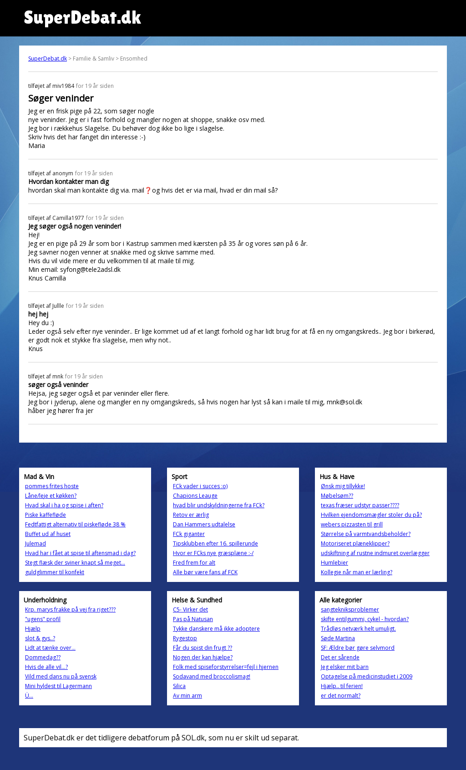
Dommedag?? (43, 657)
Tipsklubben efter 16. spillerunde (215, 543)
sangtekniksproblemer (350, 609)
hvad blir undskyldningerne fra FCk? (218, 505)
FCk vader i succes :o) (200, 486)
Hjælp (33, 628)
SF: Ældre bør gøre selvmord (358, 648)
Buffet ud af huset (48, 534)
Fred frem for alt (194, 562)
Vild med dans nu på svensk (60, 676)
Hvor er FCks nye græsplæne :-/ (213, 553)
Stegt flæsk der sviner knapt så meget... (75, 562)
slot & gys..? (40, 638)
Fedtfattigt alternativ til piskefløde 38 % (75, 524)
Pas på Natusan (193, 619)
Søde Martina (338, 638)
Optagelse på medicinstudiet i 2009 (366, 676)
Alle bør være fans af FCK (205, 572)
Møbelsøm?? (337, 496)
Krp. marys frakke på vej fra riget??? (70, 609)
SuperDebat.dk (47, 58)
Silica (179, 686)
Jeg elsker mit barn (345, 667)
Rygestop (185, 638)
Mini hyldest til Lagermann (58, 686)
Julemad (35, 543)
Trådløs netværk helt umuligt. (358, 628)
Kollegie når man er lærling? (356, 572)
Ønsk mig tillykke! (343, 486)
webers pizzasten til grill (352, 524)
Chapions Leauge (195, 496)
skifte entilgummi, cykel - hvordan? (365, 619)
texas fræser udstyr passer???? (360, 505)
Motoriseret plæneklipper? (355, 543)
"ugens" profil (43, 619)
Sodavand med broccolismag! (211, 676)
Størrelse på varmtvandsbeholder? (365, 534)
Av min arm (187, 695)
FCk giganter (189, 534)
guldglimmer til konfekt (54, 572)
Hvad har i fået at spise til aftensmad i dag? (80, 553)
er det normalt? (340, 695)
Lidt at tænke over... (50, 648)
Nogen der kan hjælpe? (203, 657)
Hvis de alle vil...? (46, 667)
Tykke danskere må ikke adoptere (216, 628)
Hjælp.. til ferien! (342, 686)
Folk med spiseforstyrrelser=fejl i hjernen (226, 667)
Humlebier (334, 562)
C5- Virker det (190, 609)
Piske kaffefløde (45, 515)
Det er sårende (340, 657)
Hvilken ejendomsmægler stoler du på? (371, 515)
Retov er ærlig (191, 515)
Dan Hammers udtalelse (204, 524)
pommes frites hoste (52, 486)
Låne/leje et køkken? (50, 496)
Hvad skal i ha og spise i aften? (64, 505)
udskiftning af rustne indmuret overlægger (375, 553)
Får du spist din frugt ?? (202, 648)
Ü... (29, 695)
